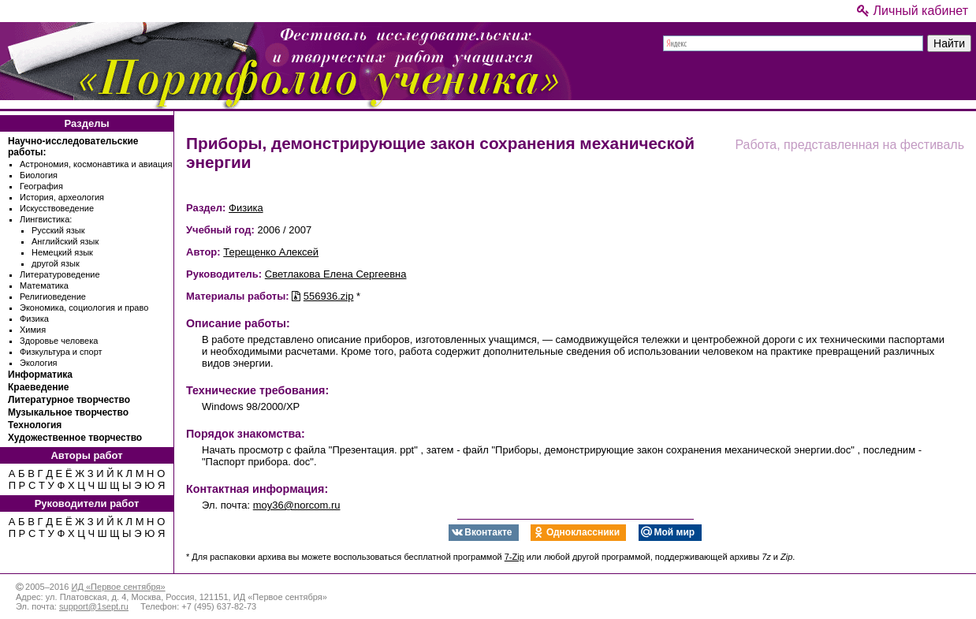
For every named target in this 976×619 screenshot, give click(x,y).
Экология (39, 362)
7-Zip (514, 556)
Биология (39, 175)
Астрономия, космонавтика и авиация (96, 164)
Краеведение (38, 387)
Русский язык (58, 230)
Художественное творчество (75, 437)
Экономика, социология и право (84, 307)
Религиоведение (53, 296)
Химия (33, 329)
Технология (34, 425)
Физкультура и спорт (61, 351)
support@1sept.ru (94, 606)
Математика (44, 285)
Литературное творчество (69, 399)
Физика (34, 318)
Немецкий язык (62, 252)
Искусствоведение (57, 208)
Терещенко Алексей (271, 252)
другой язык (56, 263)
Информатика (40, 374)
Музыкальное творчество (68, 412)
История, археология (62, 197)
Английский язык (65, 241)
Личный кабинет (912, 10)
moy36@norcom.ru (297, 505)
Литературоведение (60, 274)
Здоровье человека (59, 340)
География (41, 186)
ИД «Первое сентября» (118, 586)
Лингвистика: (46, 219)
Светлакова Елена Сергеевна (336, 274)
